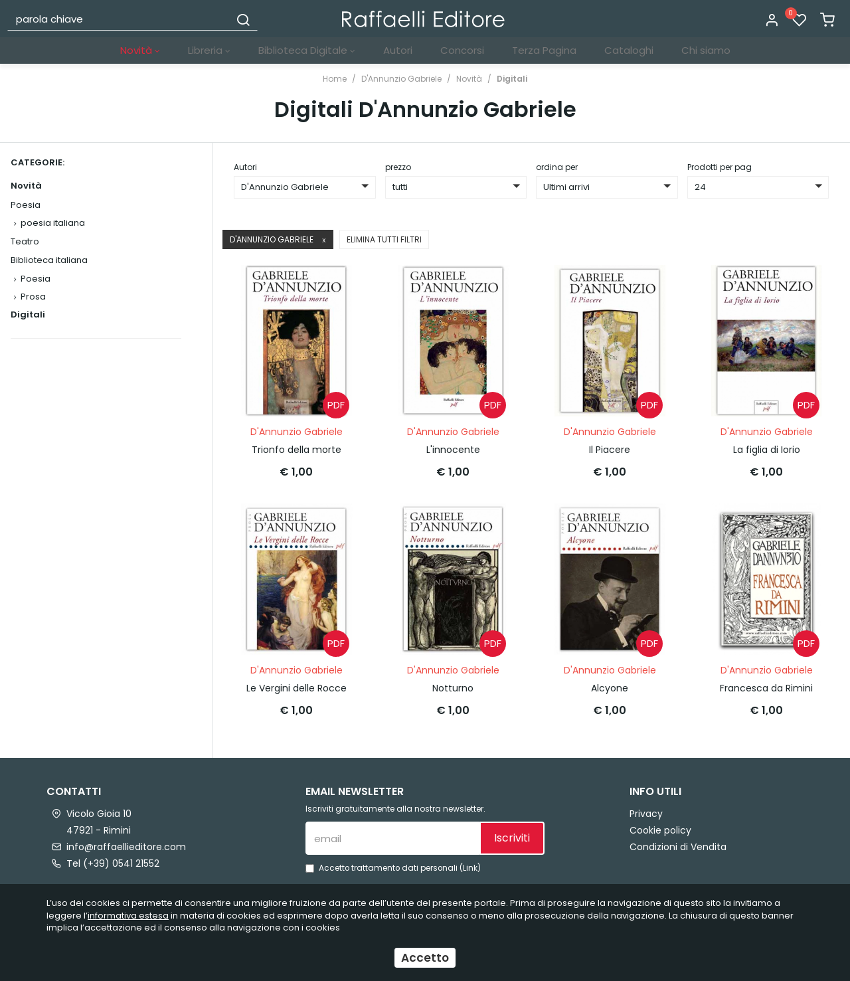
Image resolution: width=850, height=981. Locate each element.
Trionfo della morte (296, 449)
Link (470, 867)
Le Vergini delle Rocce (296, 687)
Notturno (452, 687)
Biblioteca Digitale (306, 50)
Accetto (425, 958)
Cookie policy (660, 829)
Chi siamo (705, 50)
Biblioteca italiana (49, 260)
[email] (392, 837)
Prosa (33, 296)
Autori (397, 50)
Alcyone (609, 687)
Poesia (26, 205)
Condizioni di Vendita (678, 846)
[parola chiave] (119, 19)
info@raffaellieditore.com (126, 846)
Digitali (512, 78)
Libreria (209, 50)
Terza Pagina (544, 50)
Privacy (646, 813)
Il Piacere (609, 449)
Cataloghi (628, 50)
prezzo (398, 167)
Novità (140, 50)
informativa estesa (128, 915)
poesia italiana (53, 223)
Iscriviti (512, 837)
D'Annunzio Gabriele (401, 78)
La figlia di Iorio (766, 449)
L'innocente (453, 449)
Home (335, 78)
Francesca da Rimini (766, 687)
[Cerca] (243, 19)
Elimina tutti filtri (384, 239)
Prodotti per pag (719, 167)
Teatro (25, 241)
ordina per (557, 167)
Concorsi (462, 50)
